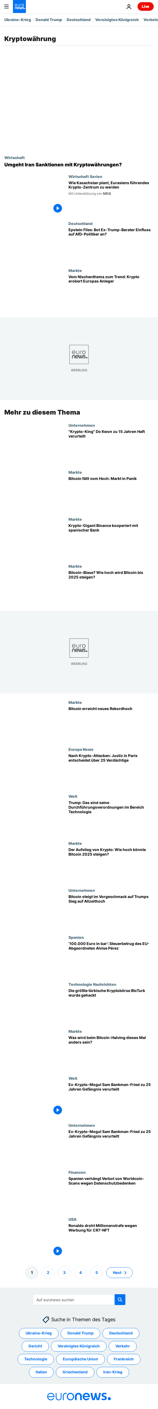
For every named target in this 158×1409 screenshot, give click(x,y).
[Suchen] (79, 1299)
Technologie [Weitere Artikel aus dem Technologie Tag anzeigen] (35, 1359)
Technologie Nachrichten (92, 984)
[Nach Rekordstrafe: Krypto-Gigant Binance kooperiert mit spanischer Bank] (111, 540)
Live (145, 6)
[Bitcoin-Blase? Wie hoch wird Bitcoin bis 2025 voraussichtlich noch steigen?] (111, 587)
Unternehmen (81, 425)
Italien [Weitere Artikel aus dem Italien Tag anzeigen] (41, 1372)
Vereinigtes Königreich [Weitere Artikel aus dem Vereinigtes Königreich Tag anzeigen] (79, 1346)
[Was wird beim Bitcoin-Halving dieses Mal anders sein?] (111, 1052)
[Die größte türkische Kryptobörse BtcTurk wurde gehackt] (111, 1005)
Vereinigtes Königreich (117, 19)
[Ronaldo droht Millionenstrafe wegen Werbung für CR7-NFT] (111, 1240)
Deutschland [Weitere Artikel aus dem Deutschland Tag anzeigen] (121, 1333)
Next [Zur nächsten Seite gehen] (117, 1272)
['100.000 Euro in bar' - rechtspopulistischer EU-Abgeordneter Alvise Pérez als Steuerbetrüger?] (111, 958)
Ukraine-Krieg (17, 19)
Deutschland (79, 19)
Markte (75, 270)
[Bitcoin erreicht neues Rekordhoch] (111, 724)
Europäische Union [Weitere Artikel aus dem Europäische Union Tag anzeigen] (80, 1359)
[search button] (120, 1299)
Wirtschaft (14, 157)
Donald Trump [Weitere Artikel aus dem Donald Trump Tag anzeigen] (80, 1333)
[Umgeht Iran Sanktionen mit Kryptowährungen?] (79, 165)
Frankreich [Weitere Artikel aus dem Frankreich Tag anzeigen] (124, 1359)
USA (72, 1219)
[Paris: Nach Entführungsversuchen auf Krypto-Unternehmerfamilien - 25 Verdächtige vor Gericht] (111, 771)
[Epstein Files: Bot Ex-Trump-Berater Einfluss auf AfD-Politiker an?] (111, 245)
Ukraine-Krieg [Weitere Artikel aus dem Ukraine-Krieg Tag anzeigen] (39, 1333)
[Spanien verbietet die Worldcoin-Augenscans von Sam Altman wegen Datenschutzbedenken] (111, 1193)
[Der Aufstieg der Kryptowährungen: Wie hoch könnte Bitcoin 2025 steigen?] (111, 865)
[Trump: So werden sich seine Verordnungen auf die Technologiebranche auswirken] (111, 818)
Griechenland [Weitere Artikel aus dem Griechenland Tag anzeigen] (75, 1372)
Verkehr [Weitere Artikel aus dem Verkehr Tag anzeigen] (122, 1346)
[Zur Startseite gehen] (19, 6)
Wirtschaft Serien (85, 176)
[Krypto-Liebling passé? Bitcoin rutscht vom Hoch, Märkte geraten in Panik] (111, 493)
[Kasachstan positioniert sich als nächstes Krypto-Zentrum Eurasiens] (111, 198)
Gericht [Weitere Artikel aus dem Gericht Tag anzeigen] (35, 1346)
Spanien (76, 937)
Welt (72, 796)
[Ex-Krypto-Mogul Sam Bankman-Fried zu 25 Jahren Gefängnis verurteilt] (111, 1099)
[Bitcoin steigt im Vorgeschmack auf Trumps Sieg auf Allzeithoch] (111, 912)
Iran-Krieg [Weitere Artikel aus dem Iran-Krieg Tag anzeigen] (112, 1372)
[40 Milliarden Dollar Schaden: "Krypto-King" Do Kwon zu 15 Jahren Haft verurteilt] (111, 446)
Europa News (80, 749)
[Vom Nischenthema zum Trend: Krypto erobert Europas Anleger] (111, 292)
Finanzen (77, 1172)
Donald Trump (49, 19)
